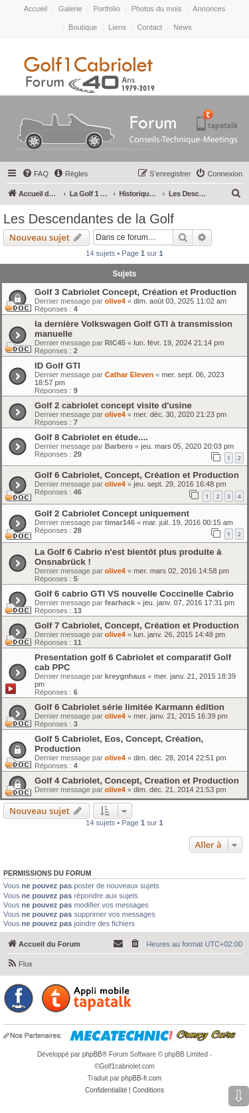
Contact (150, 27)
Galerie (70, 9)
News (182, 27)
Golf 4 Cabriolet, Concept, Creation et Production (137, 781)
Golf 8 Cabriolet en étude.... (91, 437)
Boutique (82, 27)
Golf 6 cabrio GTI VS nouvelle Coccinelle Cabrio (134, 594)
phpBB (92, 1054)
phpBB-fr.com (142, 1078)
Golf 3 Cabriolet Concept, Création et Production (135, 292)
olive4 (115, 301)
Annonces (209, 9)
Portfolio (106, 9)
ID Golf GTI (57, 366)
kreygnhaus (125, 676)
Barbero (119, 446)
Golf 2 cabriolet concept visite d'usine (113, 405)
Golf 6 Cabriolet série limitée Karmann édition (129, 707)
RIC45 (115, 343)
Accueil (35, 9)
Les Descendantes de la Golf (88, 218)
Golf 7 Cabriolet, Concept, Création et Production (137, 625)
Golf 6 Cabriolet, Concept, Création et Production (137, 475)
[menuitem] (35, 174)
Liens (116, 27)
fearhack (120, 603)
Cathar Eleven (129, 375)
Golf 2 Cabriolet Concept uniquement (112, 513)
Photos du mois (156, 9)
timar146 (120, 522)
